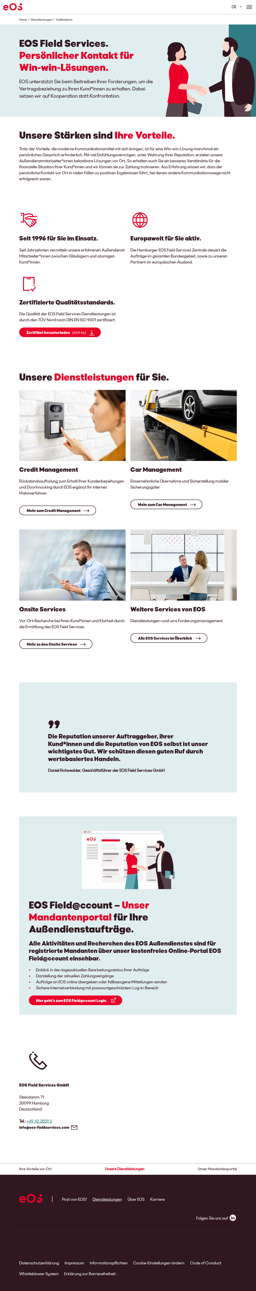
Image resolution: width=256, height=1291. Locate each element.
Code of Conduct (205, 1262)
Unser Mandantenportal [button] (217, 1169)
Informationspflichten (109, 1262)
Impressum (74, 1262)
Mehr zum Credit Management (54, 510)
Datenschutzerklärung (39, 1262)
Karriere (157, 1199)
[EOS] (12, 6)
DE (234, 6)
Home (23, 19)
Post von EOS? (74, 1199)
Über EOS (136, 1199)
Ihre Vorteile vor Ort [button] (35, 1169)
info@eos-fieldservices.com (44, 1127)
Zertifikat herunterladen (56, 332)
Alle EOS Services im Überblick (165, 638)
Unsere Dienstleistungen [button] (124, 1169)
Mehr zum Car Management (162, 504)
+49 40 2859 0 (39, 1121)
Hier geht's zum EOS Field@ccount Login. (71, 1000)
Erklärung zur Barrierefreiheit (90, 1273)
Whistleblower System (39, 1273)
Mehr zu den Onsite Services (52, 644)
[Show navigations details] (249, 6)
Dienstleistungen (41, 19)
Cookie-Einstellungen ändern (158, 1262)
